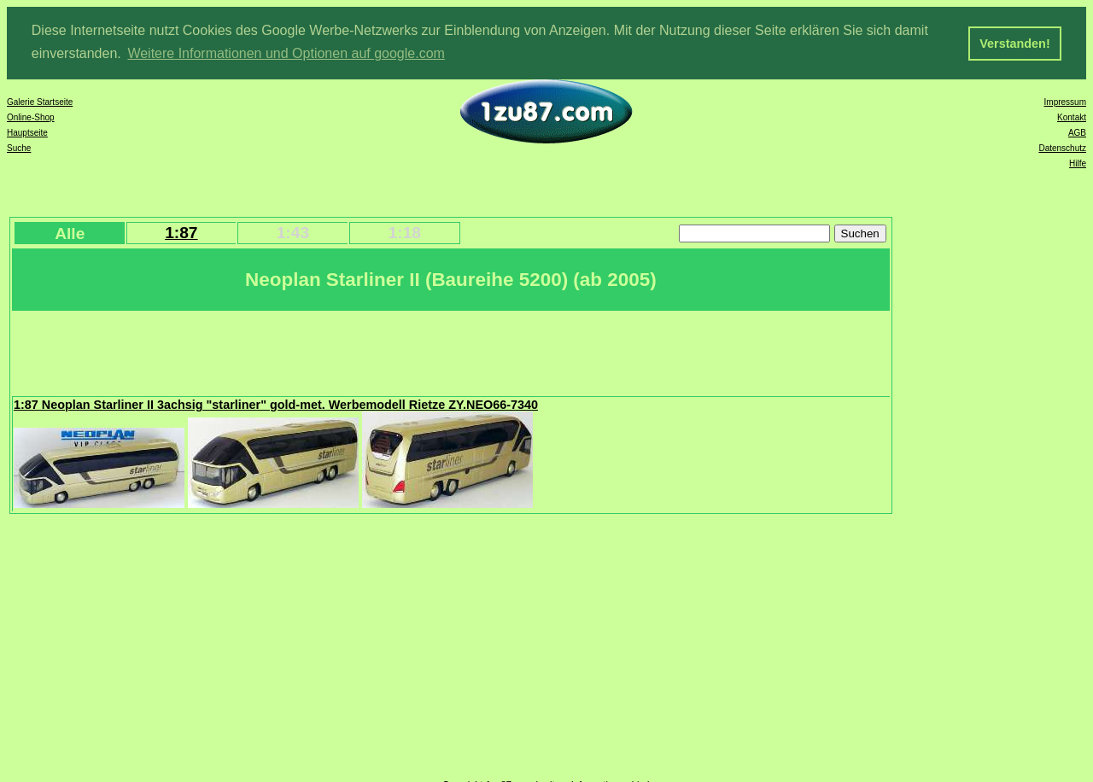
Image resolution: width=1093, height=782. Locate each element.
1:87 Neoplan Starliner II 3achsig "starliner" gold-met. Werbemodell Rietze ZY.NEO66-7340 (276, 404)
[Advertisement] (323, 350)
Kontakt (1071, 116)
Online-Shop (31, 116)
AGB (1077, 132)
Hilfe (1077, 162)
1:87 (181, 232)
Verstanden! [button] (1014, 43)
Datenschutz (1062, 147)
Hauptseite (27, 132)
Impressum (1065, 101)
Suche (19, 147)
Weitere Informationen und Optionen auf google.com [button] (286, 53)
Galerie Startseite (40, 101)
